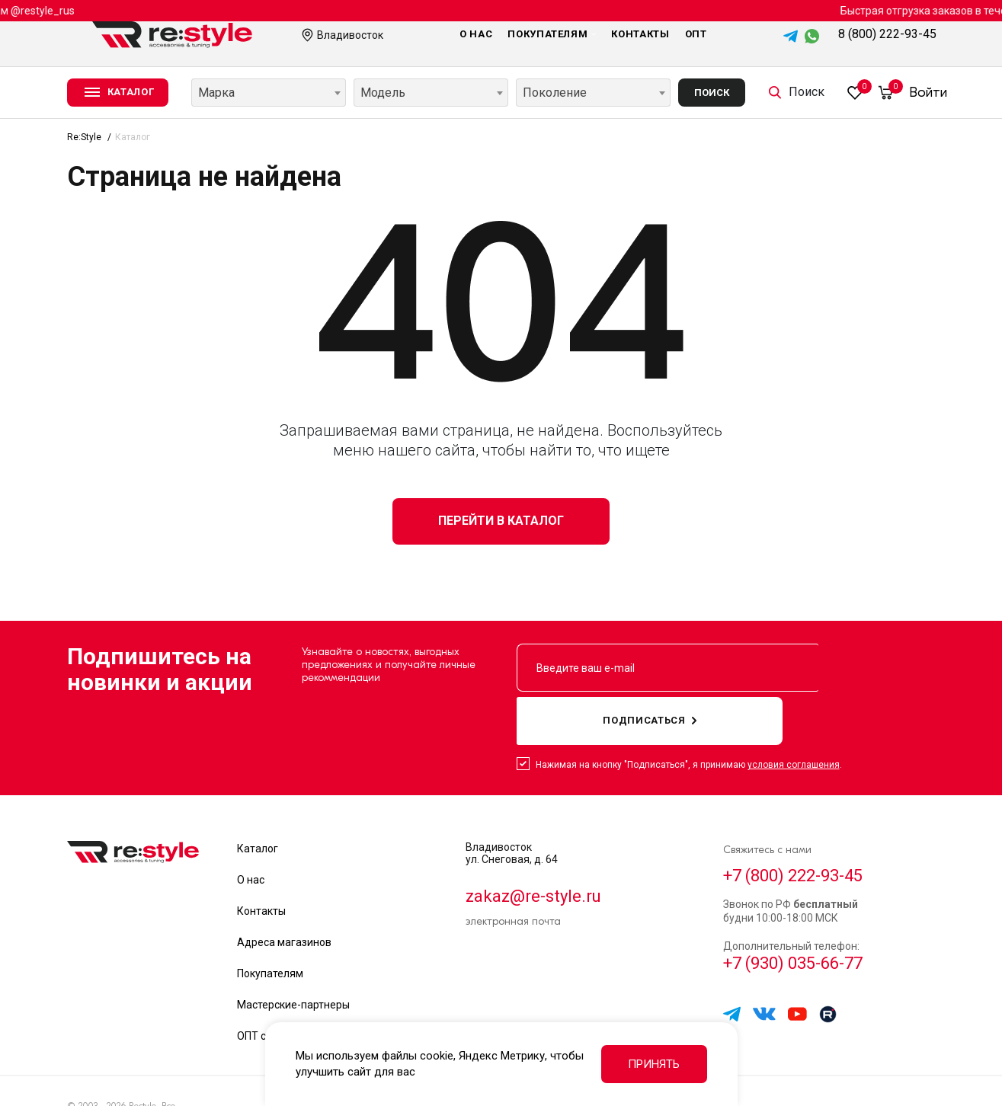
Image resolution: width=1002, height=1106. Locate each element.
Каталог (257, 800)
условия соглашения (793, 716)
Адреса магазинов (284, 894)
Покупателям (551, 34)
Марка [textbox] (216, 92)
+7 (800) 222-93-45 (800, 828)
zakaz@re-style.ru (539, 849)
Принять (654, 1064)
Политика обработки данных (790, 1067)
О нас (475, 34)
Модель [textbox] (382, 92)
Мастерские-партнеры (293, 957)
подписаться (850, 670)
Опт (696, 34)
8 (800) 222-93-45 (887, 34)
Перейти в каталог (501, 520)
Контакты (640, 34)
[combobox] (268, 92)
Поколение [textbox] (555, 92)
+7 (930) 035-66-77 (800, 923)
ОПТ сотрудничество (290, 988)
